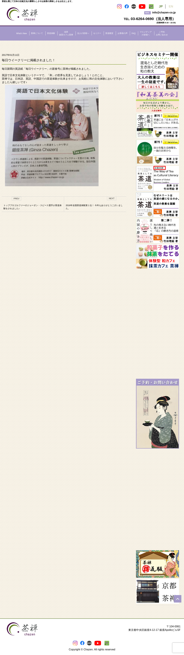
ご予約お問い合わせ (162, 33)
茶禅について (37, 33)
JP (161, 6)
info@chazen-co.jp (164, 12)
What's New (21, 33)
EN (171, 6)
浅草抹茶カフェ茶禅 (66, 33)
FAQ (134, 33)
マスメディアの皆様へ (146, 33)
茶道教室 (109, 33)
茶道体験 (51, 33)
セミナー (97, 33)
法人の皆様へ (83, 33)
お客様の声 (123, 33)
